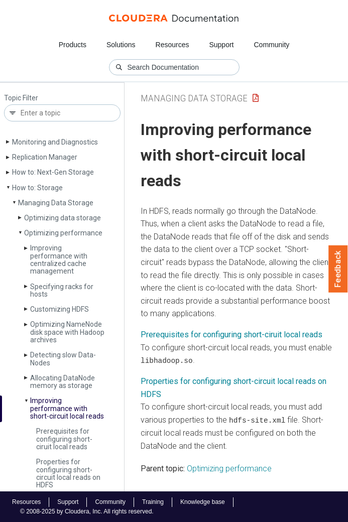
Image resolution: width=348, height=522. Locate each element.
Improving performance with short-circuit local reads (67, 408)
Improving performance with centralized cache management (58, 259)
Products (72, 45)
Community (272, 45)
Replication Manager (44, 157)
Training (153, 501)
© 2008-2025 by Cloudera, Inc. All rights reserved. (87, 510)
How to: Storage (37, 188)
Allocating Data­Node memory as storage (62, 381)
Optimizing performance (63, 233)
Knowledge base (202, 501)
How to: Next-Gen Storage (53, 172)
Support (221, 45)
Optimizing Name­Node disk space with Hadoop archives (67, 332)
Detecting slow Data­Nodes (63, 358)
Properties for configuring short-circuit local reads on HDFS (68, 473)
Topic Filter (21, 98)
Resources (172, 45)
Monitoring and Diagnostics (55, 142)
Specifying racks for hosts (61, 290)
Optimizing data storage (62, 218)
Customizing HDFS (59, 309)
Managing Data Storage (55, 203)
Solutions (121, 45)
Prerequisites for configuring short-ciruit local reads (64, 439)
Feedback (338, 269)
